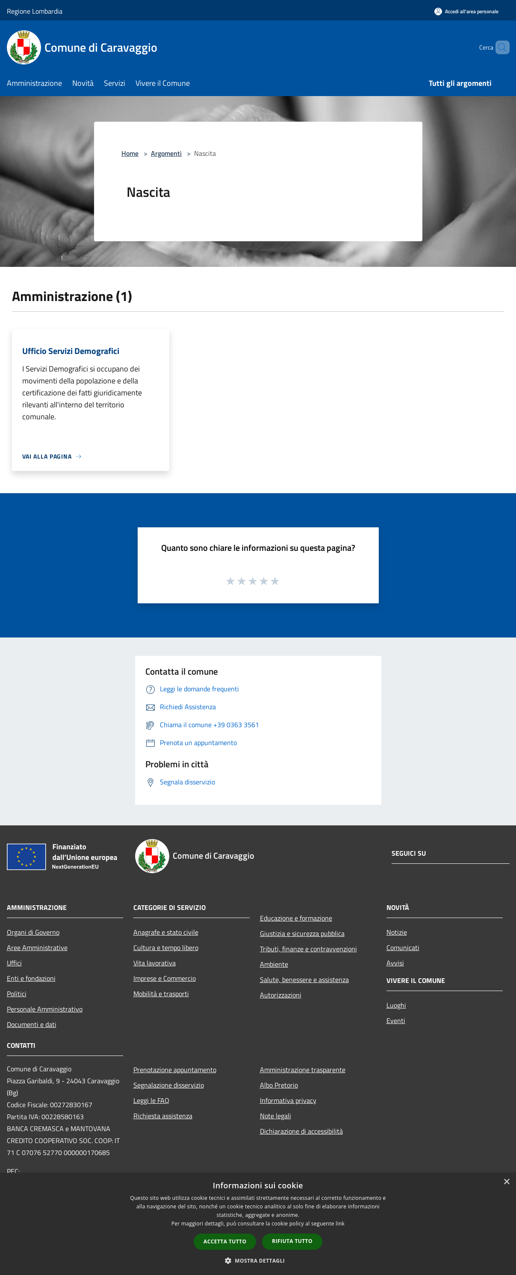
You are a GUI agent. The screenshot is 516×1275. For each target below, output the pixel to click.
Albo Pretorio (279, 1085)
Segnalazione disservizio (168, 1085)
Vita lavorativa (154, 963)
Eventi (395, 1020)
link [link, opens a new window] (340, 1223)
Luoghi (396, 1005)
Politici (17, 993)
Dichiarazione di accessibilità (301, 1131)
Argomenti (166, 153)
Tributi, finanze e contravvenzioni (308, 949)
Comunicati (402, 947)
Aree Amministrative (37, 947)
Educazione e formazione (296, 918)
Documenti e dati (31, 1024)
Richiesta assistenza (162, 1116)
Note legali (275, 1116)
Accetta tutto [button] (224, 1241)
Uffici (14, 963)
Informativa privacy (288, 1100)
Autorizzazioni (280, 995)
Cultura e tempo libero (165, 947)
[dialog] (258, 1224)
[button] (258, 1260)
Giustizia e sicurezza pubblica (302, 933)
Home (130, 153)
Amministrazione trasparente (302, 1069)
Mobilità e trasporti (161, 993)
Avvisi (395, 963)
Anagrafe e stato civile (165, 932)
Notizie (396, 932)
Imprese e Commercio (164, 978)
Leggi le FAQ (151, 1100)
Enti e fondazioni (31, 978)
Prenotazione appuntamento (174, 1069)
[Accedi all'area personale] (466, 11)
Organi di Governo (33, 932)
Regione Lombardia (34, 11)
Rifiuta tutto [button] (292, 1241)
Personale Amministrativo (45, 1009)
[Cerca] (499, 47)
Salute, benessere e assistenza (304, 979)
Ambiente (274, 964)
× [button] (506, 1182)
